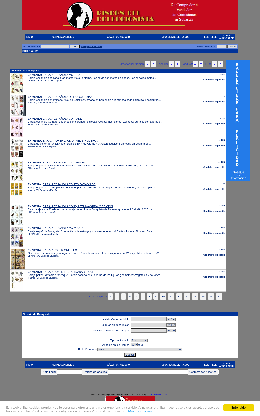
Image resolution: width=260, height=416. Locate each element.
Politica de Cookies (95, 371)
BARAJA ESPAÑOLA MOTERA (61, 74)
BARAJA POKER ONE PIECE (61, 250)
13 (187, 296)
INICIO (29, 37)
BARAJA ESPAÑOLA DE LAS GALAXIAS (68, 96)
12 (179, 296)
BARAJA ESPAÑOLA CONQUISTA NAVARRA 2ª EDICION (78, 206)
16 (211, 296)
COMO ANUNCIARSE (226, 36)
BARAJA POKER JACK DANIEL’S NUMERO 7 (71, 140)
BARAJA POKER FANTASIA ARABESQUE (68, 271)
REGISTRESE (210, 37)
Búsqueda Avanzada (91, 46)
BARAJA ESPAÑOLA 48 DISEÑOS (64, 162)
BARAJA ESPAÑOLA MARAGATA (63, 228)
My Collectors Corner (159, 394)
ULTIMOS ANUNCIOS (63, 37)
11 (171, 296)
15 (203, 296)
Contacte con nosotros (202, 371)
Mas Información (140, 411)
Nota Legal (49, 371)
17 (219, 296)
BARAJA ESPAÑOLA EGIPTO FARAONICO (69, 184)
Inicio (25, 51)
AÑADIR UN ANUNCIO (118, 37)
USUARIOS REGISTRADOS (175, 37)
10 (163, 296)
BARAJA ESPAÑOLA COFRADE (62, 118)
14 (195, 296)
